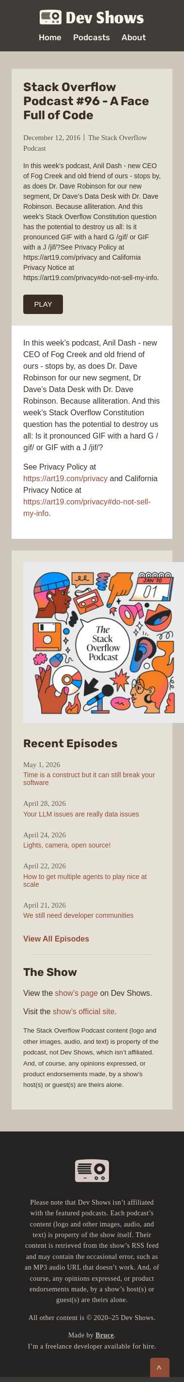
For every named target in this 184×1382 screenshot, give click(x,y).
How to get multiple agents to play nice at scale (85, 880)
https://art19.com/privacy (65, 478)
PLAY (43, 304)
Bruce (104, 1335)
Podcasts (91, 37)
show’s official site (83, 1011)
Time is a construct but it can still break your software (89, 778)
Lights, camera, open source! (67, 845)
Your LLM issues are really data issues (81, 814)
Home (50, 37)
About (134, 37)
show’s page (76, 993)
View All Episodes (56, 939)
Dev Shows (92, 18)
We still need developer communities (78, 915)
